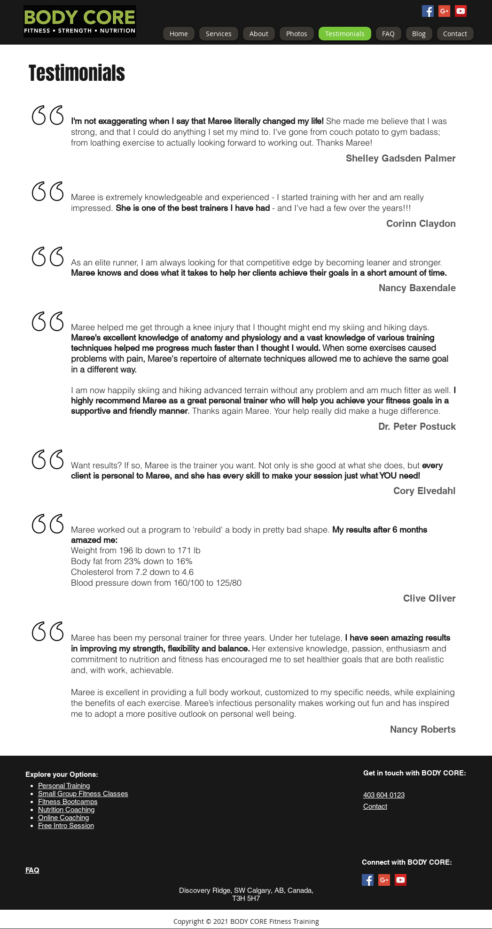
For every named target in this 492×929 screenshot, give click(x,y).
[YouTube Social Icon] (461, 11)
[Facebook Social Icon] (428, 11)
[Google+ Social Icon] (444, 11)
